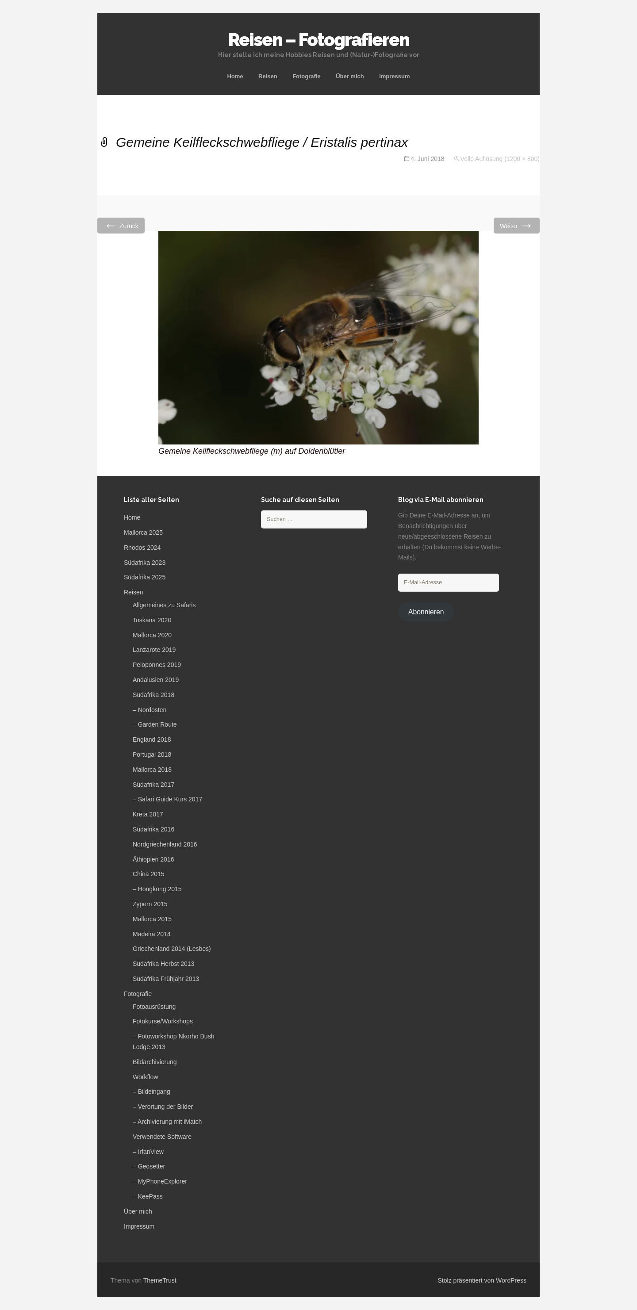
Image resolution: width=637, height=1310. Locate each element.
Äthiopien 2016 (153, 859)
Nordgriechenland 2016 (165, 844)
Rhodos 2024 (142, 547)
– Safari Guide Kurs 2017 (167, 799)
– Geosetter (149, 1166)
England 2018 (152, 739)
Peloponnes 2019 (157, 664)
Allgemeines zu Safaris (164, 605)
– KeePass (148, 1196)
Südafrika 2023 (144, 562)
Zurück (121, 225)
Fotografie (306, 76)
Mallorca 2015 (152, 919)
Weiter (516, 225)
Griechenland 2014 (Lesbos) (172, 948)
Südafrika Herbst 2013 (163, 963)
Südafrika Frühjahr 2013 (166, 978)
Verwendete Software (162, 1136)
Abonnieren (426, 612)
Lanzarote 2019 (154, 649)
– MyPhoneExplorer (160, 1181)
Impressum (394, 76)
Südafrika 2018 (153, 694)
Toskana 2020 (152, 620)
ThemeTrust (160, 1280)
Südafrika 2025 (144, 577)
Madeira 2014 (152, 934)
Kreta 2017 (148, 814)
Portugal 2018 (152, 754)
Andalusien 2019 (156, 679)
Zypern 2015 (150, 904)
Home (235, 76)
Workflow (145, 1076)
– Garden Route (155, 724)
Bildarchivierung (155, 1061)
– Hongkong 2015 (157, 888)
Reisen (267, 76)
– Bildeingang (151, 1091)
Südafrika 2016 (153, 829)
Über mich (350, 76)
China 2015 (149, 873)
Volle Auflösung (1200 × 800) (500, 158)
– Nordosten (149, 709)
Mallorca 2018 (152, 769)
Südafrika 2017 (153, 784)
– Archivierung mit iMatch (167, 1121)
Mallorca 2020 (152, 635)
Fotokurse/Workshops (163, 1021)
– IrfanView (148, 1151)
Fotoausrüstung (154, 1006)
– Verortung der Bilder (163, 1106)
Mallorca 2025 (143, 532)
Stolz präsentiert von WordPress (482, 1280)
